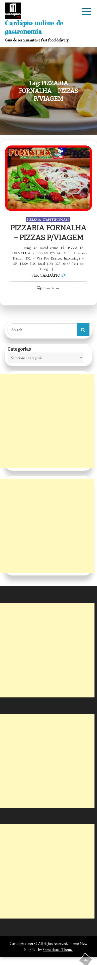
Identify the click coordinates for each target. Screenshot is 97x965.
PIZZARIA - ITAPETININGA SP (48, 220)
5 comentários (51, 288)
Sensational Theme (58, 949)
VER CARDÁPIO (45, 275)
